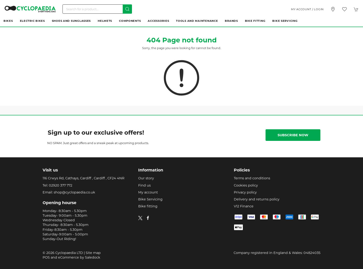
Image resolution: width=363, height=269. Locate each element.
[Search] (97, 9)
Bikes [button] (8, 20)
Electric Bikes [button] (32, 20)
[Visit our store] (333, 9)
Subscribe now (293, 135)
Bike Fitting (255, 20)
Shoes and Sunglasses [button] (71, 20)
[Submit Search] (127, 9)
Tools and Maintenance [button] (197, 20)
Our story (146, 178)
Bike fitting (147, 206)
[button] (344, 9)
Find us (144, 185)
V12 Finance (243, 206)
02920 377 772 (60, 185)
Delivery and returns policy (256, 199)
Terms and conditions (252, 178)
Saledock (92, 257)
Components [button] (130, 20)
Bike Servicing (284, 20)
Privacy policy (245, 192)
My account (148, 192)
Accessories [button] (158, 20)
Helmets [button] (105, 20)
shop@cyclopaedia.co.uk (74, 192)
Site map (93, 253)
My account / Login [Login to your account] (307, 9)
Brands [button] (231, 20)
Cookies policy (246, 185)
